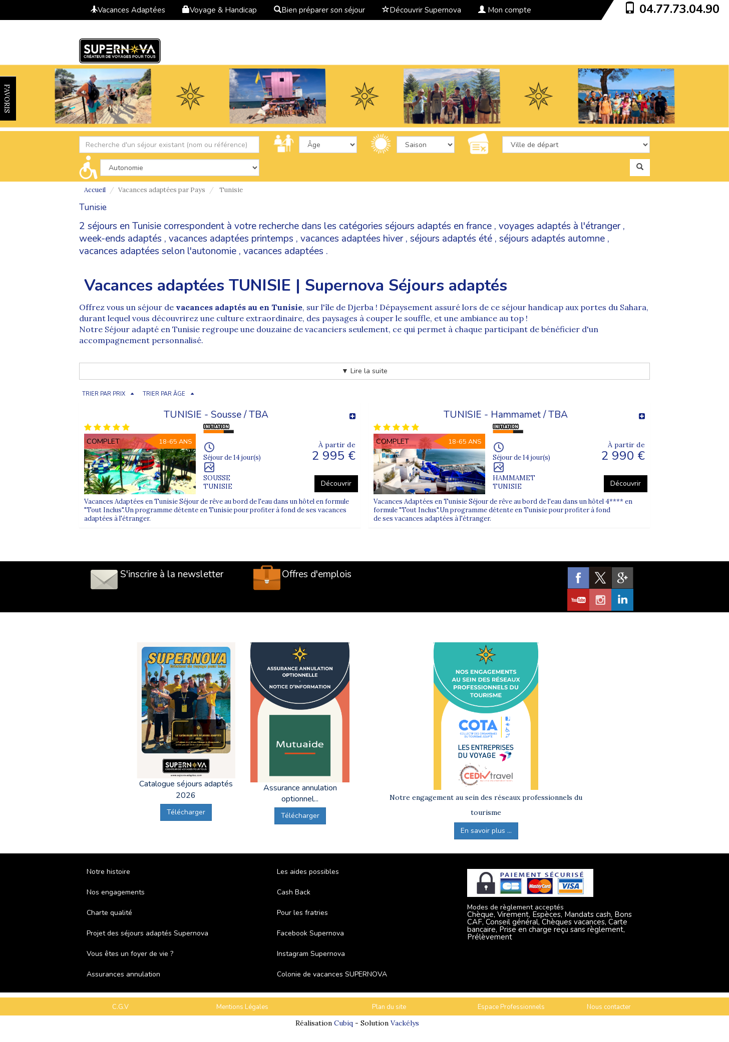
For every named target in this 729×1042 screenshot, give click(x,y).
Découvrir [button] (336, 483)
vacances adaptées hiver (351, 238)
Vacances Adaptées (127, 10)
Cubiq (343, 1022)
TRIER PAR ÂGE (164, 394)
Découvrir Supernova (421, 10)
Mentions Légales (242, 1006)
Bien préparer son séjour (319, 10)
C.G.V (120, 1006)
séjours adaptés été (451, 238)
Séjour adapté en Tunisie (152, 329)
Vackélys (405, 1022)
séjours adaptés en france (438, 226)
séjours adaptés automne (552, 238)
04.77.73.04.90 (679, 9)
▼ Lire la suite (364, 371)
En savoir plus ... (486, 830)
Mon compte (504, 10)
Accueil (95, 190)
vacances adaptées (283, 251)
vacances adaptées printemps (231, 238)
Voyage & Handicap (219, 10)
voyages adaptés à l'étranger (559, 226)
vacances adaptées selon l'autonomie (157, 251)
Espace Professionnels (511, 1006)
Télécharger (186, 812)
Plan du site (389, 1006)
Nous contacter (609, 1006)
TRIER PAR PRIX (103, 394)
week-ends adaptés (120, 238)
